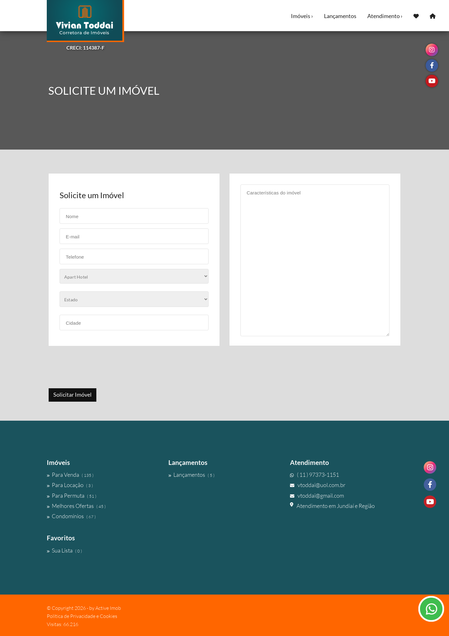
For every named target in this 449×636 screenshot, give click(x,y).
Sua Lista (64, 550)
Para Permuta (71, 495)
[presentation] (95, 368)
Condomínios (71, 516)
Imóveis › (302, 15)
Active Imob (108, 608)
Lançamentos (340, 15)
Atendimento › (385, 15)
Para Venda (70, 474)
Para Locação (70, 484)
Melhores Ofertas (76, 505)
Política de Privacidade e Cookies (82, 616)
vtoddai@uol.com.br (317, 484)
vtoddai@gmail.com (317, 495)
